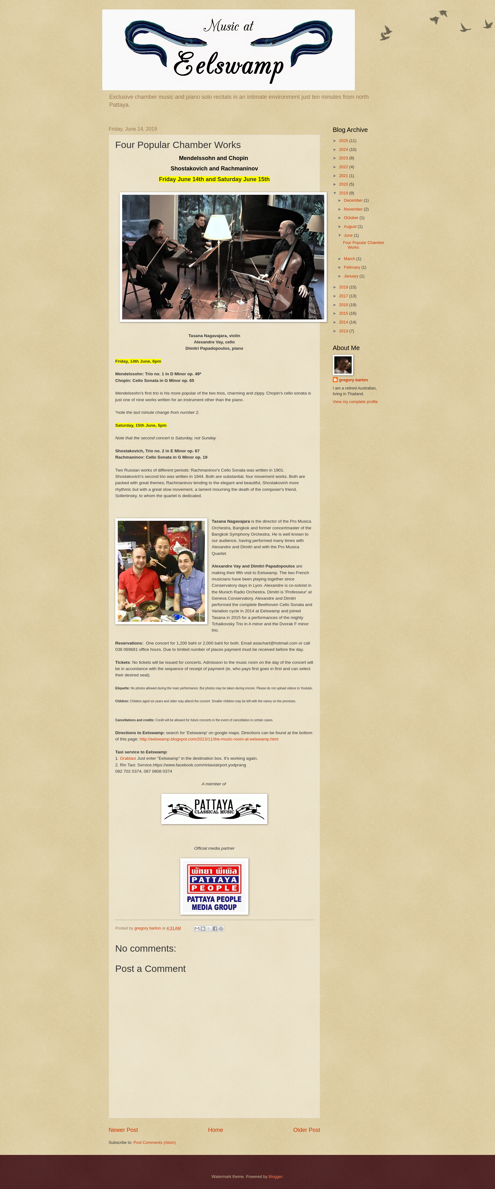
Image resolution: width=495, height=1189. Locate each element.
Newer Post (123, 1130)
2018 (344, 287)
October (351, 217)
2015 (344, 313)
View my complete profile (355, 401)
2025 (344, 140)
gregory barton (353, 380)
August (351, 226)
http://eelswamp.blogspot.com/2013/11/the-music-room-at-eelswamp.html (209, 739)
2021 (344, 175)
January (351, 276)
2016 (344, 304)
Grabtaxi (128, 758)
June (349, 235)
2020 (344, 184)
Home (215, 1130)
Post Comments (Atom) (155, 1142)
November (354, 209)
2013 (344, 331)
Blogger (276, 1176)
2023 (344, 158)
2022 (344, 166)
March (350, 258)
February (352, 267)
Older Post (306, 1130)
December (354, 200)
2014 (344, 322)
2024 (344, 149)
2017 (344, 296)
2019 (344, 193)
